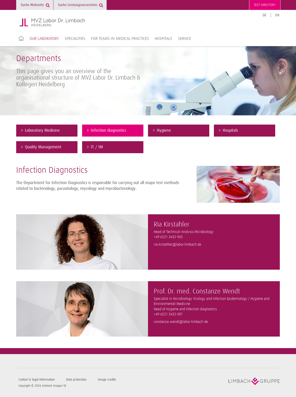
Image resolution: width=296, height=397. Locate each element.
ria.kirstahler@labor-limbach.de (177, 244)
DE (264, 15)
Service (184, 39)
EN (277, 15)
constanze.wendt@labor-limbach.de (181, 322)
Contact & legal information (36, 380)
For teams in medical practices (120, 39)
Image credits (107, 380)
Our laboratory (44, 39)
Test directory (265, 5)
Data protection (76, 380)
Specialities (75, 39)
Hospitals (163, 39)
